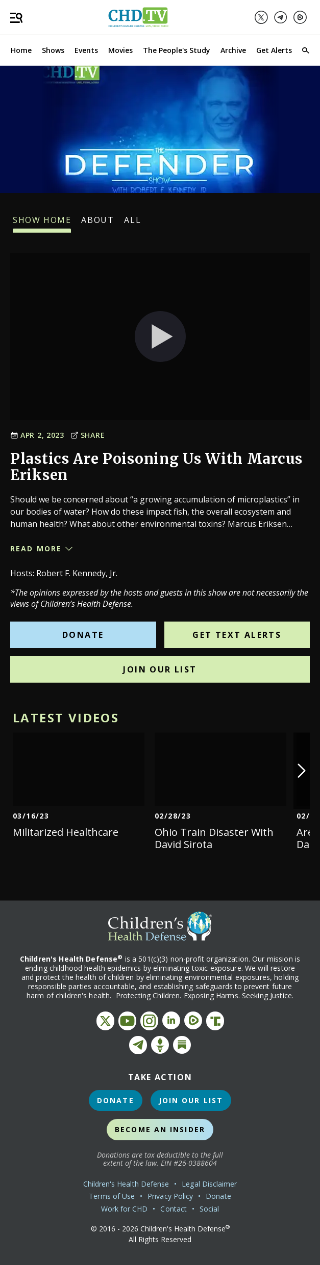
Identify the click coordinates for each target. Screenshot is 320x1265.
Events (86, 50)
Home (21, 50)
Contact (173, 1209)
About (97, 223)
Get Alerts (274, 50)
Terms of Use (112, 1196)
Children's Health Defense (126, 1184)
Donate (83, 634)
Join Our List (159, 669)
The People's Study (176, 50)
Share (87, 435)
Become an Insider (160, 1129)
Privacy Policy (170, 1196)
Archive (233, 50)
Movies (120, 50)
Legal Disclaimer (209, 1184)
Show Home (42, 223)
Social (209, 1209)
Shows (53, 50)
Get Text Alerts (236, 634)
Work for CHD (124, 1209)
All (132, 223)
